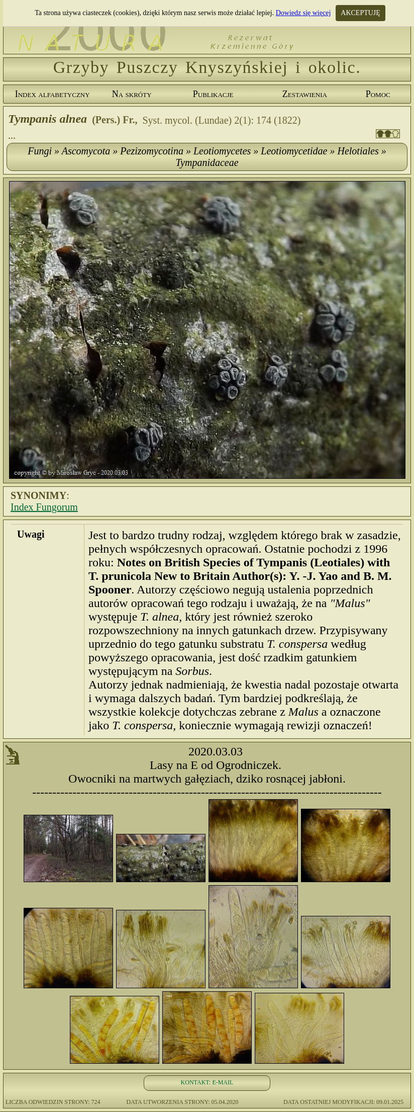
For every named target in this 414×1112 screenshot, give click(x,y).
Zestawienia (304, 94)
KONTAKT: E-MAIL (207, 1082)
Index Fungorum (44, 506)
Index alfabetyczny (52, 94)
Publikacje (213, 94)
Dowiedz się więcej (303, 13)
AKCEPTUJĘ (360, 13)
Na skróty (132, 94)
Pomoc (378, 94)
